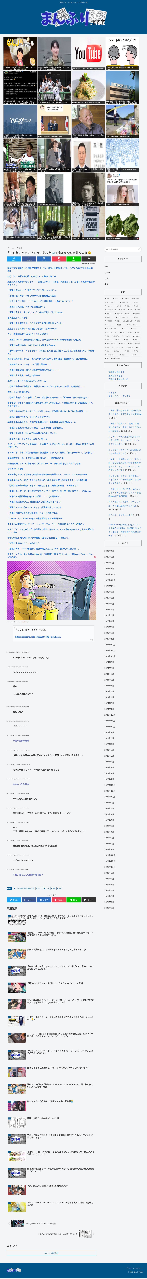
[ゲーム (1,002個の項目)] (109, 325)
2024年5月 (109, 686)
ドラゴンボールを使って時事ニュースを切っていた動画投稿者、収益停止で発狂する (124, 479)
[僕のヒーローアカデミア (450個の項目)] (122, 358)
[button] (139, 249)
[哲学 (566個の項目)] (107, 347)
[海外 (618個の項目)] (136, 340)
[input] (123, 249)
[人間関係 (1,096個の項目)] (109, 321)
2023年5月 (109, 756)
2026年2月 (109, 563)
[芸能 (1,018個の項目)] (137, 321)
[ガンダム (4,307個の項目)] (136, 298)
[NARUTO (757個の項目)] (126, 336)
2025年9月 (109, 592)
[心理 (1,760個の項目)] (130, 310)
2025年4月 (109, 621)
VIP (106, 267)
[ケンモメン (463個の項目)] (111, 355)
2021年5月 (109, 896)
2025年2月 (109, 633)
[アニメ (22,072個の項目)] (116, 298)
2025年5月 (109, 615)
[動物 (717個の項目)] (108, 340)
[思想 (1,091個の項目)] (117, 321)
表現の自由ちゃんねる (118, 379)
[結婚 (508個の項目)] (108, 351)
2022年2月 (109, 844)
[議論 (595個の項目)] (130, 343)
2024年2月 (109, 703)
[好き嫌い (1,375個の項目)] (136, 313)
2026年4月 (109, 551)
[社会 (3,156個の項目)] (136, 302)
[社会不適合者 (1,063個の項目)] (128, 321)
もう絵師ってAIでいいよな (120, 515)
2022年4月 (109, 832)
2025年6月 (109, 609)
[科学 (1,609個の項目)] (137, 310)
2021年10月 (109, 867)
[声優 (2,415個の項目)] (120, 306)
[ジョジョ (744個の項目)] (136, 336)
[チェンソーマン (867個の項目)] (111, 332)
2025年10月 (109, 586)
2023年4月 (109, 762)
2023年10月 (109, 727)
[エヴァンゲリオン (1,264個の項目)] (123, 317)
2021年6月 (109, 890)
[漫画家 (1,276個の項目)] (109, 317)
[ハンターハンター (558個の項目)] (118, 347)
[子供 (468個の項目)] (137, 351)
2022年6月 (109, 820)
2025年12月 (109, 574)
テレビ (39, 888)
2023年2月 (109, 773)
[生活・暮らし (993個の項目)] (133, 325)
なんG (107, 272)
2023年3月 (109, 767)
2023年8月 (109, 738)
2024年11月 (109, 650)
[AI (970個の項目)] (125, 328)
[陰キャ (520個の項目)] (130, 347)
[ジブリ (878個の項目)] (135, 328)
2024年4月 (109, 691)
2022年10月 (109, 797)
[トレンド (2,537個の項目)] (109, 306)
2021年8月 (109, 879)
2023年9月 (109, 732)
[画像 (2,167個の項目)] (128, 306)
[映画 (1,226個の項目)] (136, 317)
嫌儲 (9, 888)
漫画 (53, 888)
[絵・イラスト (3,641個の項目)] (111, 302)
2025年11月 (109, 580)
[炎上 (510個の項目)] (138, 347)
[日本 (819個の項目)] (130, 332)
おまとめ (112, 392)
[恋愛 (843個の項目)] (122, 332)
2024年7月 (109, 674)
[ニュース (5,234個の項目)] (126, 298)
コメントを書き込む (51, 1254)
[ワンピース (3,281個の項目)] (125, 302)
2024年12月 (109, 645)
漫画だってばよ (115, 376)
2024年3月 (109, 697)
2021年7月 (109, 884)
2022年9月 (109, 803)
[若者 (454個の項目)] (124, 355)
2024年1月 (109, 709)
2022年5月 (109, 826)
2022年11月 (109, 791)
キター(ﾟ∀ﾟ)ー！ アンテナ (119, 396)
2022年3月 (109, 838)
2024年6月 (109, 680)
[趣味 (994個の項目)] (121, 325)
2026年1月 (109, 568)
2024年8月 (109, 668)
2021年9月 (109, 873)
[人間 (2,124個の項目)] (137, 306)
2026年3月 (109, 557)
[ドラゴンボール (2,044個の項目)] (111, 310)
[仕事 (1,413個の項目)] (127, 313)
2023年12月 (109, 715)
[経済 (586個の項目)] (137, 343)
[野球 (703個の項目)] (118, 340)
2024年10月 (109, 656)
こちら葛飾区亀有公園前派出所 (24, 888)
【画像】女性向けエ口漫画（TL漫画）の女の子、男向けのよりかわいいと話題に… (124, 427)
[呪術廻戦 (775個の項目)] (116, 336)
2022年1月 (109, 849)
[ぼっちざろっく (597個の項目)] (111, 343)
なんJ (106, 278)
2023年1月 (109, 779)
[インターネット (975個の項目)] (112, 328)
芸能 (59, 888)
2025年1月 (109, 639)
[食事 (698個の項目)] (127, 340)
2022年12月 (109, 785)
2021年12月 (109, 855)
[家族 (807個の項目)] (107, 336)
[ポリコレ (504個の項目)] (118, 351)
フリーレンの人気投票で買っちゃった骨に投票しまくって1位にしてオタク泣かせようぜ (124, 440)
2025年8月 (109, 598)
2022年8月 (109, 808)
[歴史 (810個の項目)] (137, 332)
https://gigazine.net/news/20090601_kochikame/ (38, 637)
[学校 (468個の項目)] (128, 351)
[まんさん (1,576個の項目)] (109, 313)
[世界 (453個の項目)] (136, 355)
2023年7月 (109, 744)
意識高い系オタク (116, 372)
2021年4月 (109, 902)
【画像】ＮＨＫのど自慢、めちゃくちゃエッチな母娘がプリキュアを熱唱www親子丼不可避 (124, 492)
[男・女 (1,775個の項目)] (122, 310)
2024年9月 (109, 662)
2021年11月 (109, 861)
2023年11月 (109, 721)
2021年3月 (109, 908)
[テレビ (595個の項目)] (122, 343)
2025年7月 (109, 604)
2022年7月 (109, 814)
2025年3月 (109, 627)
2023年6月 (109, 750)
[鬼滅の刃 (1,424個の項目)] (119, 313)
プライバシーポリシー (134, 1269)
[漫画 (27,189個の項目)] (108, 298)
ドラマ (46, 888)
